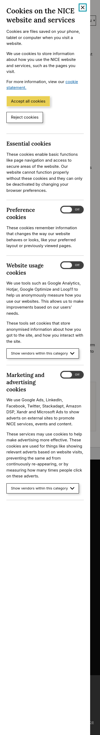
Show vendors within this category (42, 353)
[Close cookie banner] (82, 7)
